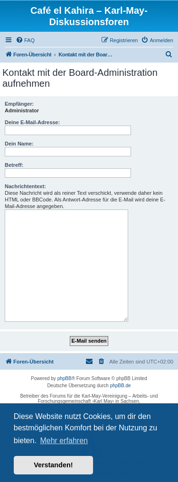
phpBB (64, 378)
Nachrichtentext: (25, 186)
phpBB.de (120, 385)
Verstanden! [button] (53, 465)
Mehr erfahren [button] (64, 441)
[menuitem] (25, 40)
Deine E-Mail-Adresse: (32, 122)
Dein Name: (19, 143)
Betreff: (14, 165)
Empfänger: (19, 104)
